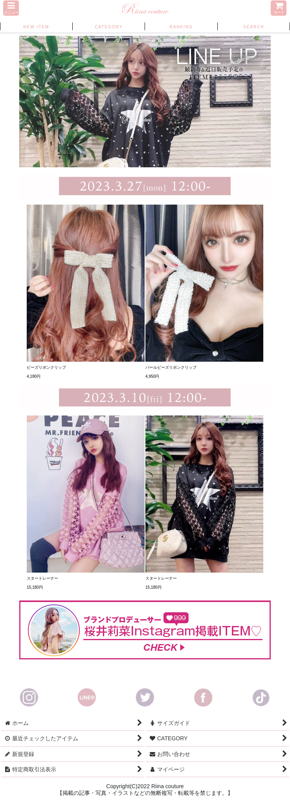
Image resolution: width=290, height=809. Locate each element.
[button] (11, 8)
